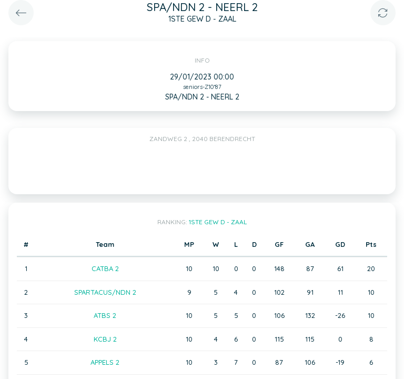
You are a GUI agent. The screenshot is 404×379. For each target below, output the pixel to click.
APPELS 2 (104, 362)
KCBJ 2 (105, 339)
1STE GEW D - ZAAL (218, 222)
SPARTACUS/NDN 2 (105, 292)
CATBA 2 (105, 268)
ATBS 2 (105, 315)
